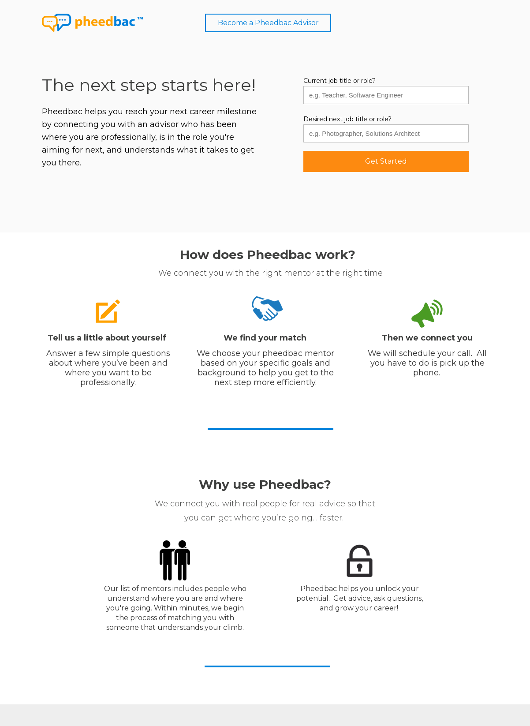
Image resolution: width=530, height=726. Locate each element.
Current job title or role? (339, 81)
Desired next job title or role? (347, 119)
